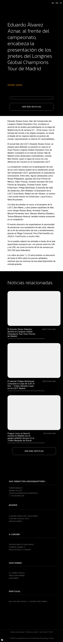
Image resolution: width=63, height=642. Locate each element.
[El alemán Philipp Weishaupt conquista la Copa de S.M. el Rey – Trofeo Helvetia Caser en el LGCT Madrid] (34, 366)
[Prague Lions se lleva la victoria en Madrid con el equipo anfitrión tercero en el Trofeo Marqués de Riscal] (34, 418)
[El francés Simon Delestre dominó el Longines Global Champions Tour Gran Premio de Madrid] (34, 314)
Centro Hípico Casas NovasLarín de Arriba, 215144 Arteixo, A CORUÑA (21, 547)
